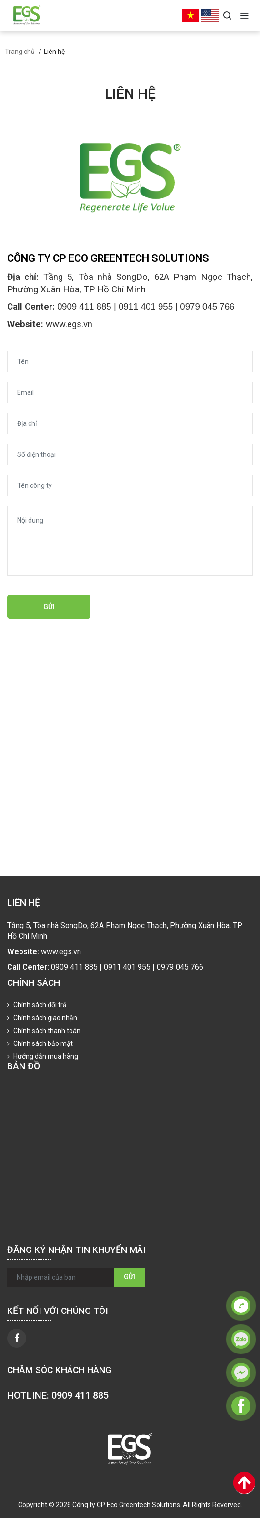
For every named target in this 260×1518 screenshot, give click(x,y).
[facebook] (16, 1338)
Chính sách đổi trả (39, 1005)
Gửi (49, 606)
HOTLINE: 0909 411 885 (58, 1395)
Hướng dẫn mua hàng (45, 1056)
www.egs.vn (69, 324)
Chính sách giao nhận (44, 1018)
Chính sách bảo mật (42, 1043)
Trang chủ (20, 51)
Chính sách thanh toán (46, 1030)
